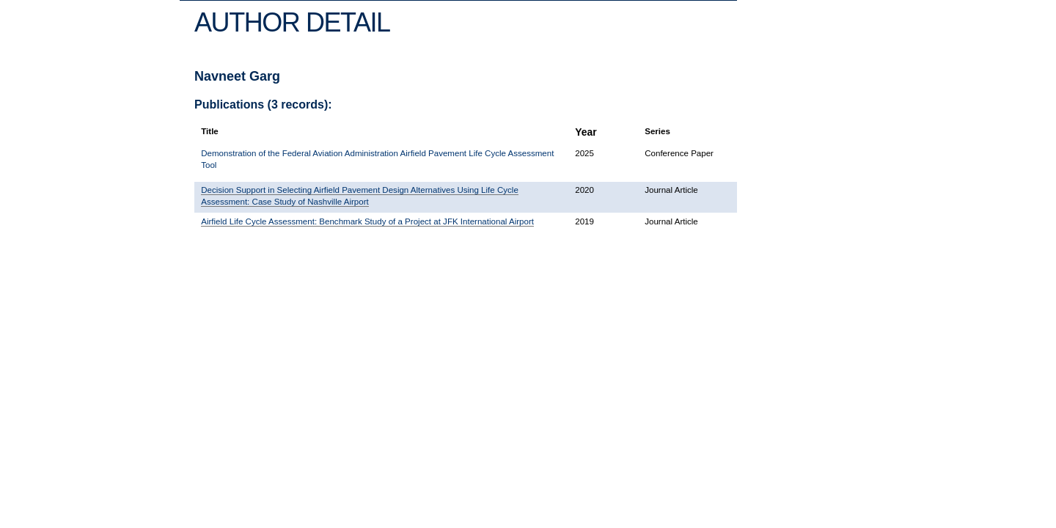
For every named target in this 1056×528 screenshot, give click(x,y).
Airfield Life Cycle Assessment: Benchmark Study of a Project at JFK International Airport (367, 221)
